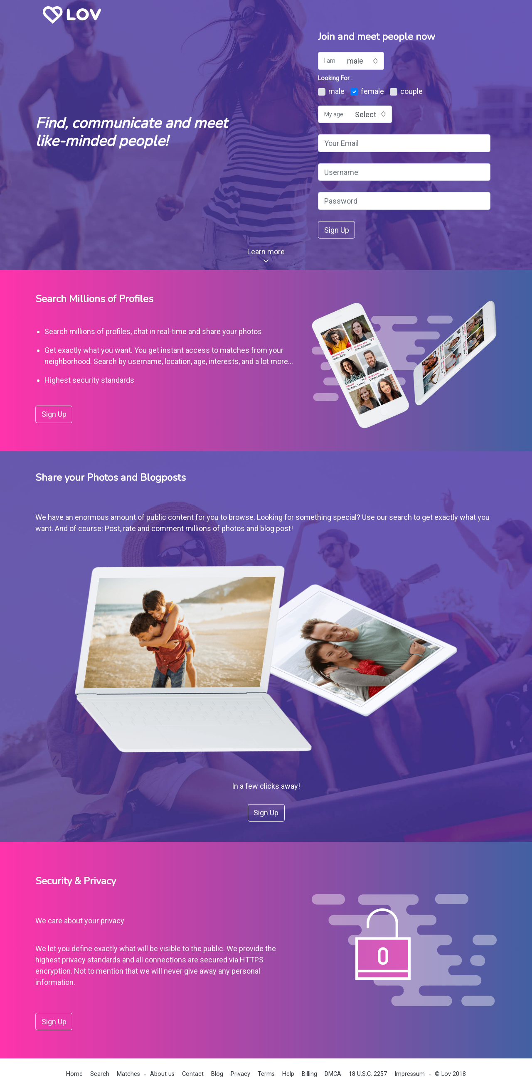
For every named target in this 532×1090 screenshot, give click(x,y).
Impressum (409, 1074)
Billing (309, 1074)
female (367, 91)
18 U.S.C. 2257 (368, 1074)
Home (74, 1074)
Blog (217, 1074)
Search (99, 1074)
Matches (128, 1074)
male (331, 91)
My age (333, 114)
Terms (266, 1074)
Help (288, 1074)
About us (162, 1074)
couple (406, 91)
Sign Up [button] (54, 414)
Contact (193, 1074)
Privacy (240, 1074)
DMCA (333, 1074)
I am (329, 60)
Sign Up (336, 230)
